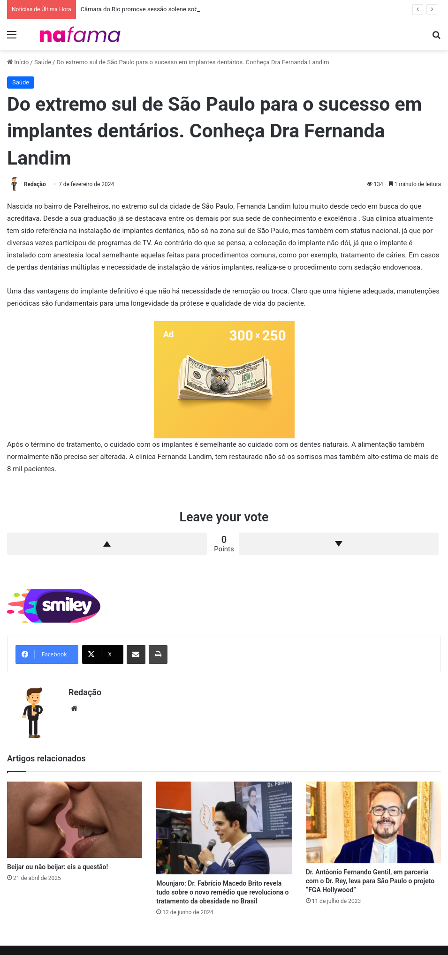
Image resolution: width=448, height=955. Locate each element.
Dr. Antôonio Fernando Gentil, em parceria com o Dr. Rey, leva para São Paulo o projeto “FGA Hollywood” (370, 881)
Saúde (42, 62)
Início (18, 62)
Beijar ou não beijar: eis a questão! (57, 867)
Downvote (339, 544)
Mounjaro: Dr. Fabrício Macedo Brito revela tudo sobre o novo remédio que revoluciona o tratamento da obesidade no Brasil (222, 892)
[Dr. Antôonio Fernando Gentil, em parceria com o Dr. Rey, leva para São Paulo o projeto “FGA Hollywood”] (373, 822)
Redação (35, 184)
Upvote (107, 544)
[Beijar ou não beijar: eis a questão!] (74, 820)
